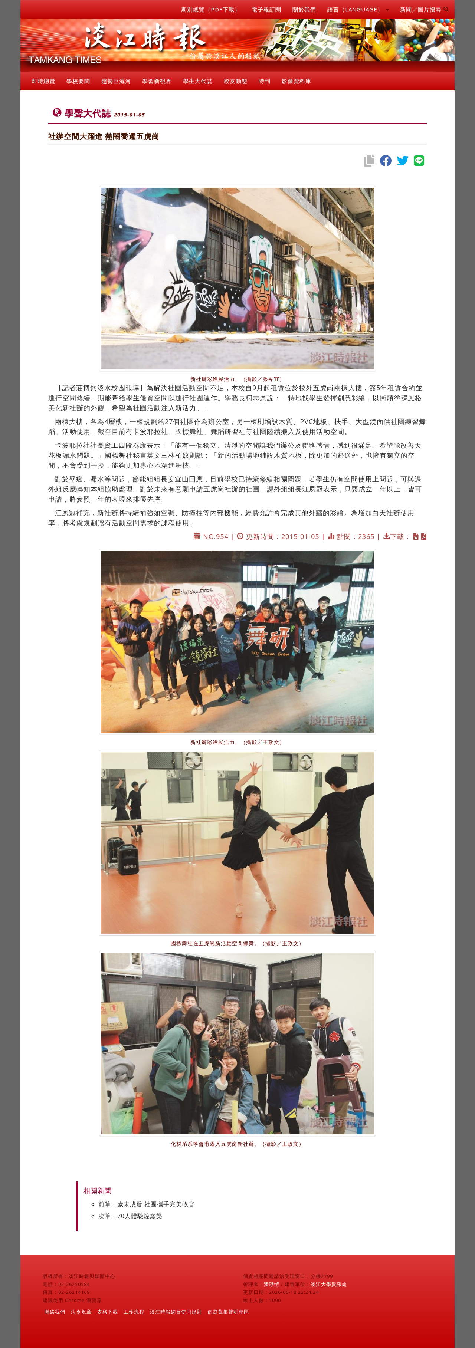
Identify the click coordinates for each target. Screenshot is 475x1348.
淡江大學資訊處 (329, 1284)
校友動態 (236, 81)
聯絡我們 (55, 1311)
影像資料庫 (296, 81)
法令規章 (81, 1311)
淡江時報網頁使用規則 (176, 1311)
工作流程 (134, 1311)
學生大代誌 (198, 81)
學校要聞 (78, 81)
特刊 (265, 81)
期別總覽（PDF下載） (210, 9)
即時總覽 (43, 81)
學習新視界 (157, 81)
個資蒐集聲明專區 (228, 1311)
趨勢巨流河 (116, 81)
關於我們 (304, 9)
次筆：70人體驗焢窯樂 (130, 1216)
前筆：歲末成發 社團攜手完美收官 (146, 1204)
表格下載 (107, 1311)
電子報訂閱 (266, 9)
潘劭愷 (271, 1284)
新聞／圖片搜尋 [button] (424, 9)
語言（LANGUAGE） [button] (358, 9)
